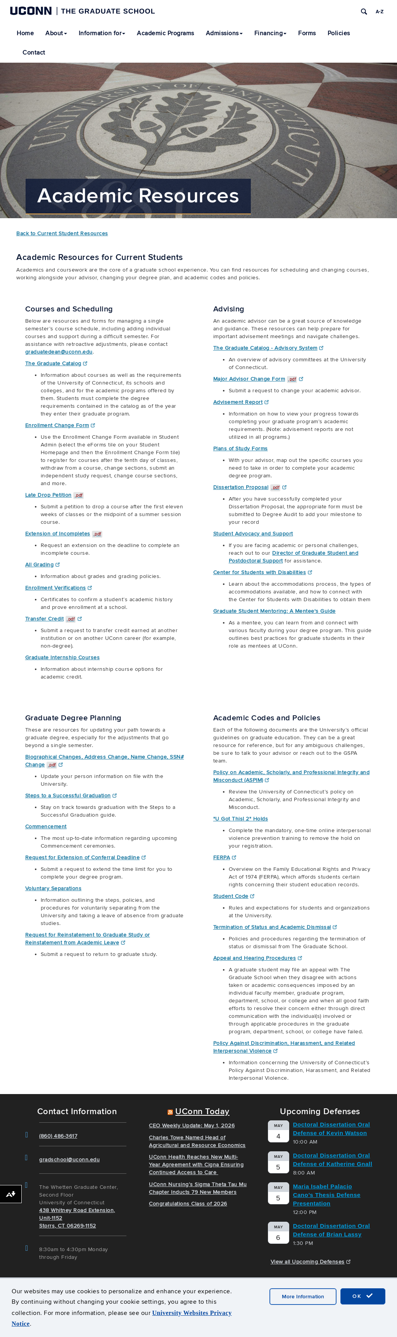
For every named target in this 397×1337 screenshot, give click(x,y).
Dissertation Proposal (250, 487)
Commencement (46, 826)
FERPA (224, 857)
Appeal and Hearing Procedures (257, 958)
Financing (270, 33)
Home (25, 33)
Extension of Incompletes (63, 533)
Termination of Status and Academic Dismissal (275, 927)
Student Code (234, 896)
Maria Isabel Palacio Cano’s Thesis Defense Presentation (327, 1195)
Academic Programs (165, 33)
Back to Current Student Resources (62, 233)
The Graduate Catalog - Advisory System (268, 348)
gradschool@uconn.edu (69, 1159)
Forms (307, 33)
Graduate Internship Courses (62, 657)
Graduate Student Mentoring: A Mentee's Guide (274, 611)
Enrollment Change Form (60, 425)
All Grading (42, 564)
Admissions (224, 33)
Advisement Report (241, 402)
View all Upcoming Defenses (311, 1261)
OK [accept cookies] (362, 1296)
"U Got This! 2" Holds (240, 819)
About (56, 33)
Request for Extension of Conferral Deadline (85, 857)
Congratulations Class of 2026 (188, 1203)
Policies (339, 33)
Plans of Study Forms (240, 448)
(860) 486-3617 (58, 1136)
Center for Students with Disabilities (262, 572)
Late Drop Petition (54, 495)
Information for (102, 33)
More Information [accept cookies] (303, 1296)
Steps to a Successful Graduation (71, 795)
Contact (33, 52)
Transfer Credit (53, 618)
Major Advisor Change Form (258, 379)
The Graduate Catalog (56, 363)
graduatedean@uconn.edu (59, 352)
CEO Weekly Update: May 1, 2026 (192, 1125)
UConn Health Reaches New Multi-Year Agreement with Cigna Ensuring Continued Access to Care (196, 1165)
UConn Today (202, 1111)
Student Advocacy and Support (253, 533)
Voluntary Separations (53, 888)
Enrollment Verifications (58, 588)
